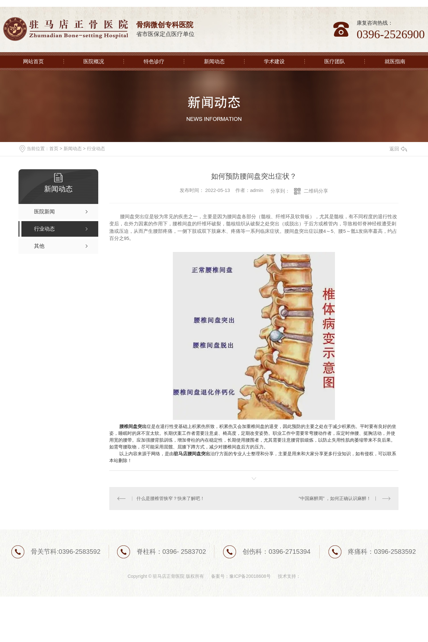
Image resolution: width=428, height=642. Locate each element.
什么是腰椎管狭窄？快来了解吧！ (171, 498)
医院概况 (93, 61)
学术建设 (274, 61)
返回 (398, 148)
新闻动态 (214, 61)
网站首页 (33, 61)
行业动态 (96, 148)
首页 (53, 148)
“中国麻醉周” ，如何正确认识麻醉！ (335, 498)
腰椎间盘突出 (133, 426)
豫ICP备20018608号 (250, 576)
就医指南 (395, 61)
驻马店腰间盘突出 (192, 453)
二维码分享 (316, 191)
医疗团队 (334, 61)
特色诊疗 (154, 61)
